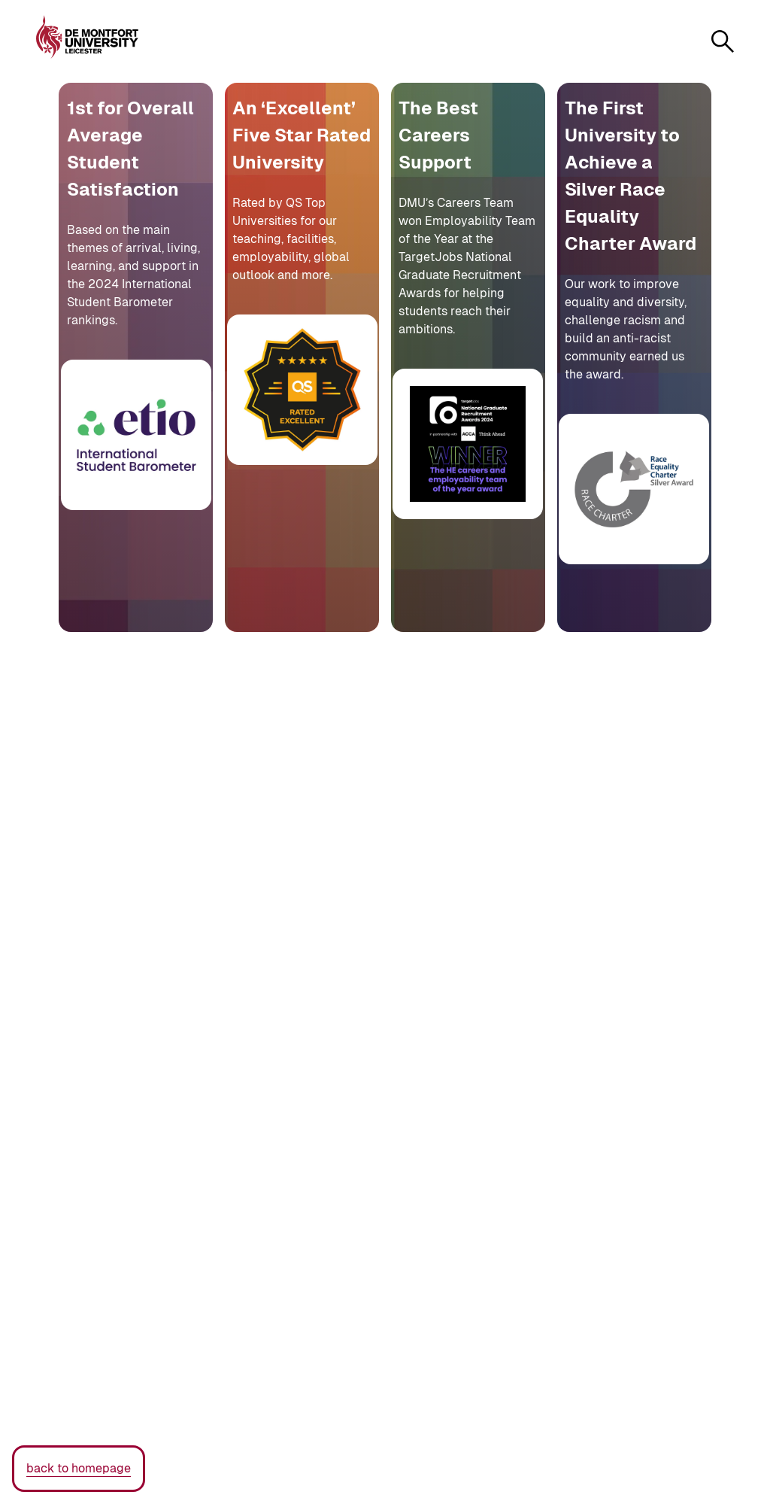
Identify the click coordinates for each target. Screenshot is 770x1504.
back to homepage (78, 1468)
